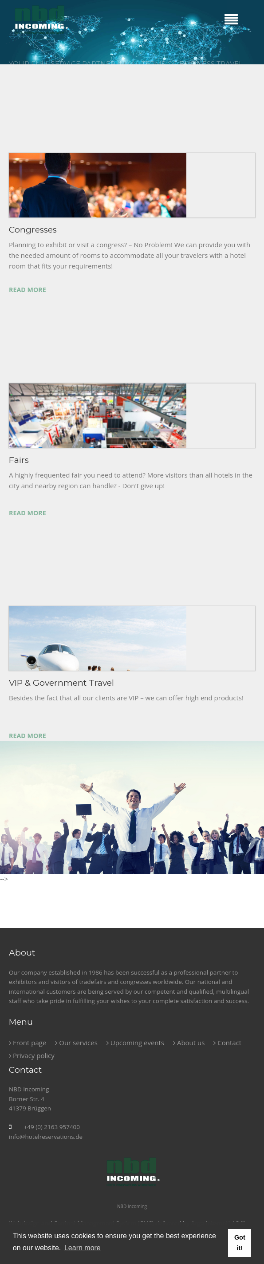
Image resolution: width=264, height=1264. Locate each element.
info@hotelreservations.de (46, 1137)
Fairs (19, 460)
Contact (227, 1042)
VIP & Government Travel (61, 683)
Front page (27, 1042)
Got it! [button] (239, 1243)
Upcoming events (135, 1042)
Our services (76, 1042)
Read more (27, 289)
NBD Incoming (132, 1206)
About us (189, 1042)
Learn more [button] (82, 1248)
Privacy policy (32, 1055)
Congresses (33, 230)
